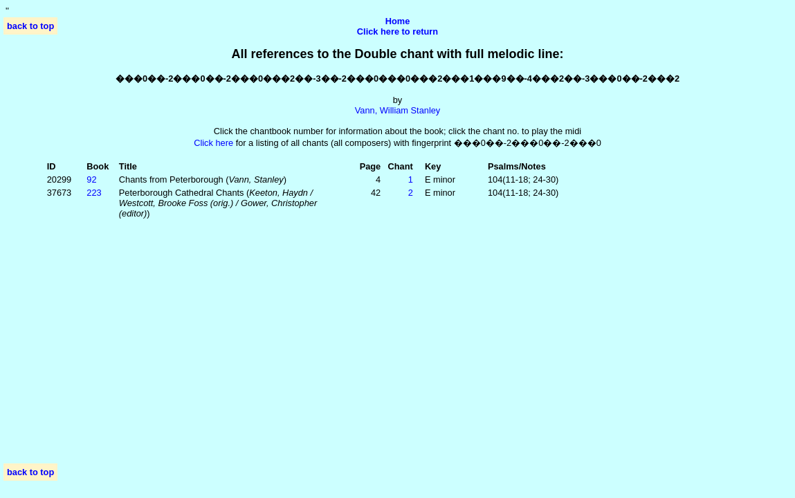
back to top (30, 26)
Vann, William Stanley (398, 110)
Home (397, 21)
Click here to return (397, 31)
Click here (213, 143)
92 (91, 179)
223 (93, 192)
